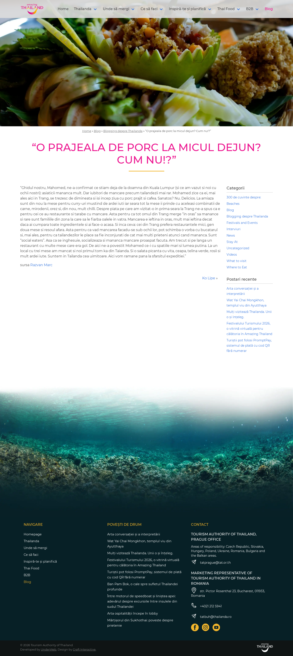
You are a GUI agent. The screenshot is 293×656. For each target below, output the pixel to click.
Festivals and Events (242, 223)
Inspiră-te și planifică (187, 9)
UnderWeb (48, 649)
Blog (269, 9)
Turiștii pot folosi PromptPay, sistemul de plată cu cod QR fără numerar (249, 345)
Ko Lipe (208, 278)
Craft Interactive (84, 649)
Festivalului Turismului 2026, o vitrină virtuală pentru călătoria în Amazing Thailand (249, 328)
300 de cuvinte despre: (244, 197)
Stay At (232, 242)
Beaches (233, 204)
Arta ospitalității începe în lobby (132, 613)
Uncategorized (238, 248)
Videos (232, 255)
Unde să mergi (116, 9)
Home (63, 9)
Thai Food (226, 9)
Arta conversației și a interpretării (133, 534)
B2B (249, 9)
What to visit (237, 261)
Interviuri (234, 229)
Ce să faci (149, 9)
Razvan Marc (41, 265)
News (231, 235)
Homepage (33, 534)
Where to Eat (237, 267)
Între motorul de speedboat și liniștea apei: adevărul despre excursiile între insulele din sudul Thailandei (142, 601)
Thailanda (82, 9)
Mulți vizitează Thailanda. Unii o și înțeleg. (140, 553)
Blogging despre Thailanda (123, 131)
